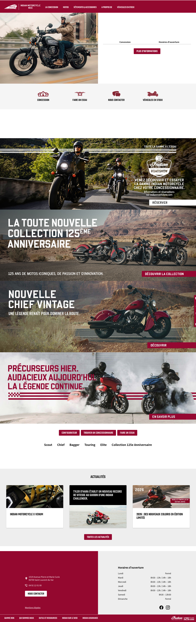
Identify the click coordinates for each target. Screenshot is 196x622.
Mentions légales (32, 607)
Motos (65, 6)
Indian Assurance (90, 618)
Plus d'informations (147, 51)
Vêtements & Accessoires (84, 6)
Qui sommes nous (26, 618)
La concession (51, 6)
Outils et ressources (48, 618)
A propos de (106, 6)
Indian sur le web (70, 618)
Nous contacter (36, 594)
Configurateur (69, 433)
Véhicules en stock (125, 6)
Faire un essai (127, 433)
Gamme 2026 (9, 618)
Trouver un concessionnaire (98, 433)
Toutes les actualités (98, 537)
